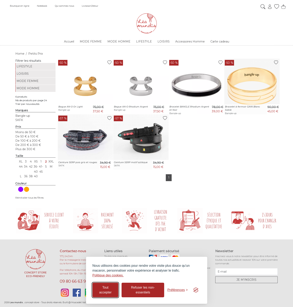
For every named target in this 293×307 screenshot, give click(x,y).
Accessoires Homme (190, 41)
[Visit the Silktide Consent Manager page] (196, 290)
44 (21, 166)
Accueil (69, 41)
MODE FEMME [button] (91, 41)
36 (25, 176)
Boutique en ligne (19, 5)
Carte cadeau (219, 41)
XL (21, 161)
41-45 (41, 167)
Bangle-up (22, 116)
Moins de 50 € (25, 132)
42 (31, 166)
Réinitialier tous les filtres (29, 197)
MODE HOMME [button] (118, 41)
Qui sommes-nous (64, 5)
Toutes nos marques (115, 256)
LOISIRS (23, 73)
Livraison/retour (90, 5)
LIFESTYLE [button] (144, 41)
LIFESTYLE (24, 66)
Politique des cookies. (108, 275)
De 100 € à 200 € (28, 140)
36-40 (36, 167)
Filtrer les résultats (28, 61)
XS (36, 161)
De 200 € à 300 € (28, 145)
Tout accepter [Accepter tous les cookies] (105, 290)
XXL (51, 161)
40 (36, 176)
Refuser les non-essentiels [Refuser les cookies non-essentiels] (143, 290)
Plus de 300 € (25, 149)
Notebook (42, 5)
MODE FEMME (28, 81)
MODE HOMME (28, 88)
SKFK (19, 120)
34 (25, 166)
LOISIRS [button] (164, 41)
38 (31, 176)
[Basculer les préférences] (177, 290)
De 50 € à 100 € (26, 136)
